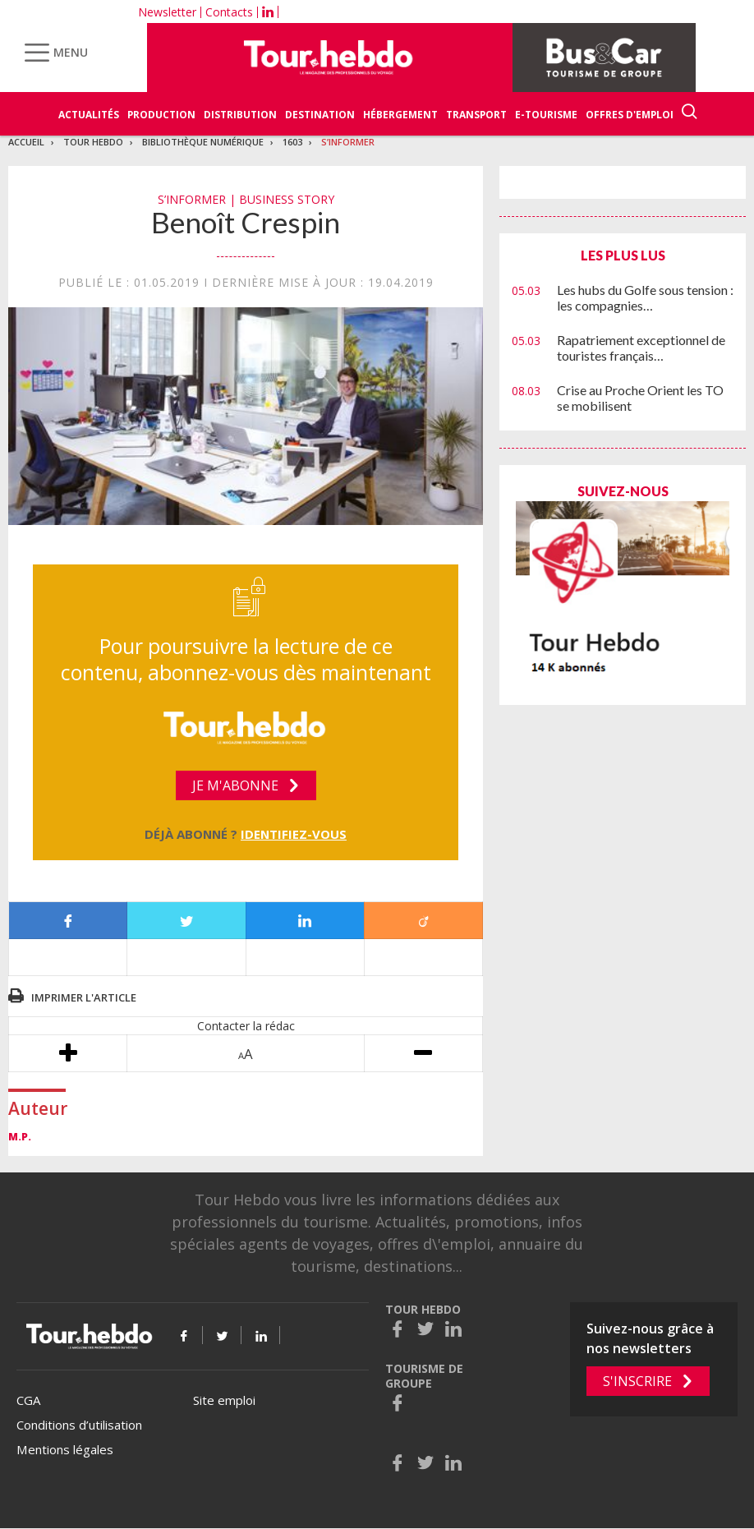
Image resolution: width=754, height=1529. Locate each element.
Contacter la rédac (246, 1026)
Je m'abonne (235, 785)
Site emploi (224, 1400)
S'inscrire (637, 1381)
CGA (28, 1400)
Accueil (26, 142)
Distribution (240, 115)
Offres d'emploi (630, 115)
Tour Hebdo (93, 142)
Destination (320, 115)
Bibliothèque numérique (203, 142)
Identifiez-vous (294, 834)
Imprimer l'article (83, 997)
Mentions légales (64, 1449)
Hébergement (400, 115)
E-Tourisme (546, 115)
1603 (292, 142)
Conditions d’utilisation (79, 1424)
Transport (476, 115)
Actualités (88, 115)
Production (161, 115)
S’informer (348, 142)
